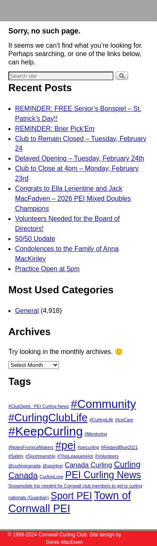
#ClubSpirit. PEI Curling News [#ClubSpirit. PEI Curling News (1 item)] (38, 406)
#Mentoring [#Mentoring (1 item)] (96, 433)
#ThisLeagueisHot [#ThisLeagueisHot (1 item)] (75, 456)
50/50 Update (35, 238)
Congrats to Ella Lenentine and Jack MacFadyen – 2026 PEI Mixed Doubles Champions (73, 198)
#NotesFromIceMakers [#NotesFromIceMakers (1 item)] (31, 447)
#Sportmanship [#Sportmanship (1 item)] (41, 456)
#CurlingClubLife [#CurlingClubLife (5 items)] (48, 417)
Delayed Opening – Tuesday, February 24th (79, 158)
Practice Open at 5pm (47, 268)
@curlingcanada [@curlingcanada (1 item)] (24, 465)
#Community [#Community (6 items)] (103, 403)
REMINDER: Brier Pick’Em (55, 128)
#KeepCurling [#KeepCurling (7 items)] (45, 431)
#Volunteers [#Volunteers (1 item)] (106, 456)
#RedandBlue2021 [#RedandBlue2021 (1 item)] (119, 447)
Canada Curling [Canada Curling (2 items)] (88, 465)
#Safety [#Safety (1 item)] (15, 456)
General (27, 310)
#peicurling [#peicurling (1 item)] (88, 447)
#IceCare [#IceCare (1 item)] (124, 419)
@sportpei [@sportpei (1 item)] (53, 465)
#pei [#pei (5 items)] (65, 445)
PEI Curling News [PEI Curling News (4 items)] (103, 474)
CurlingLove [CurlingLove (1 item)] (52, 476)
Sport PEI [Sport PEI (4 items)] (71, 495)
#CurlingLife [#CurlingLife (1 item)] (101, 419)
